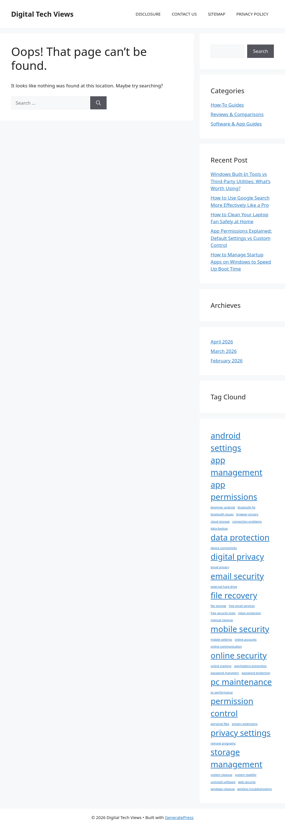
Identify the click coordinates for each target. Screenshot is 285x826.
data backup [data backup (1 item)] (219, 528)
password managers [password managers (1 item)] (225, 673)
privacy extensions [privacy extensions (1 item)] (244, 724)
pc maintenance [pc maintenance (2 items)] (241, 681)
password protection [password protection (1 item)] (256, 673)
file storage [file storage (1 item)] (218, 606)
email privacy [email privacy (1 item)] (220, 567)
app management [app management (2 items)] (236, 466)
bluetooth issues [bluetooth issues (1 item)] (222, 514)
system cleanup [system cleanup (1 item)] (221, 775)
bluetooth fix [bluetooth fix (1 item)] (246, 507)
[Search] (98, 103)
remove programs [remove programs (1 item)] (223, 743)
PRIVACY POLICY (252, 14)
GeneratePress (179, 817)
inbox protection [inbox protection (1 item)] (249, 613)
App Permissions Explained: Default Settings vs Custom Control (241, 238)
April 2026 (222, 341)
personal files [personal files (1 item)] (220, 724)
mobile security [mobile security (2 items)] (240, 629)
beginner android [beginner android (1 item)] (223, 507)
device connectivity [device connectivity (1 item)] (224, 548)
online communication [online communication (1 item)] (226, 646)
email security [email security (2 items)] (237, 576)
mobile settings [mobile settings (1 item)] (221, 639)
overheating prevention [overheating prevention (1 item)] (250, 666)
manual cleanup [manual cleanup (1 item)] (222, 620)
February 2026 (227, 360)
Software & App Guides (236, 124)
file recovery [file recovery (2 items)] (234, 595)
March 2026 (224, 351)
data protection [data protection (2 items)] (240, 537)
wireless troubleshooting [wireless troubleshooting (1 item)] (254, 789)
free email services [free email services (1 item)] (242, 606)
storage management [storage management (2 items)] (236, 758)
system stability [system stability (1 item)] (245, 775)
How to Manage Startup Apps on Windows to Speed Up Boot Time (241, 261)
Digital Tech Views (42, 14)
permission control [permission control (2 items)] (232, 707)
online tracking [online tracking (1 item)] (221, 666)
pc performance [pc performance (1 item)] (222, 692)
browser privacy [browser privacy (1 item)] (247, 514)
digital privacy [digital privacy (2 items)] (237, 556)
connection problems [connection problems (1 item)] (247, 521)
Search (260, 51)
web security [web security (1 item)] (247, 782)
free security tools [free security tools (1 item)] (223, 613)
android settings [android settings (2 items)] (226, 441)
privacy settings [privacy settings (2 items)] (241, 732)
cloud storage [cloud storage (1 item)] (220, 521)
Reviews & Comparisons (237, 114)
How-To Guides (227, 105)
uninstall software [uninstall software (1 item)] (223, 782)
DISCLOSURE (148, 14)
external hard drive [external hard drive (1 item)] (224, 587)
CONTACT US (184, 14)
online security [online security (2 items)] (239, 655)
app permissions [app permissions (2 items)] (234, 490)
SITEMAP (216, 14)
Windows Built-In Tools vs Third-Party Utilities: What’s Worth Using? (241, 181)
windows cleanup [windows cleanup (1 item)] (223, 789)
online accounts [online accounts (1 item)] (246, 639)
